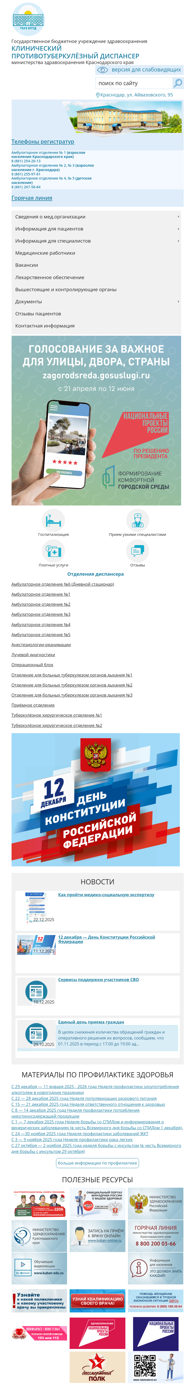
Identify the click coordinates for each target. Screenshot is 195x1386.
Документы (28, 301)
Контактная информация (45, 325)
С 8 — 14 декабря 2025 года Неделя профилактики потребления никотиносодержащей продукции (76, 1113)
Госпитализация (53, 534)
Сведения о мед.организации (50, 216)
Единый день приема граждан (91, 1022)
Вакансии (26, 265)
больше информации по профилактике (97, 1163)
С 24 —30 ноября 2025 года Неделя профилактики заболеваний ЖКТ (80, 1133)
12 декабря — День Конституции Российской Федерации (106, 939)
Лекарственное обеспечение (50, 277)
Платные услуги (53, 564)
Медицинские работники (45, 253)
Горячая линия (32, 197)
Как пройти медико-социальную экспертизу (106, 895)
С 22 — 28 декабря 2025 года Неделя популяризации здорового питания (84, 1098)
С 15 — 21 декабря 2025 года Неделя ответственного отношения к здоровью (88, 1104)
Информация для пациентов (49, 228)
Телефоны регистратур (43, 141)
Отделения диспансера (95, 574)
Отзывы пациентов (38, 313)
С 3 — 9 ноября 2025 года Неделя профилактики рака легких (72, 1139)
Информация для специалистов (53, 240)
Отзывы (137, 564)
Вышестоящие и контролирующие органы (66, 289)
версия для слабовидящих (138, 70)
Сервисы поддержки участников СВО (98, 979)
